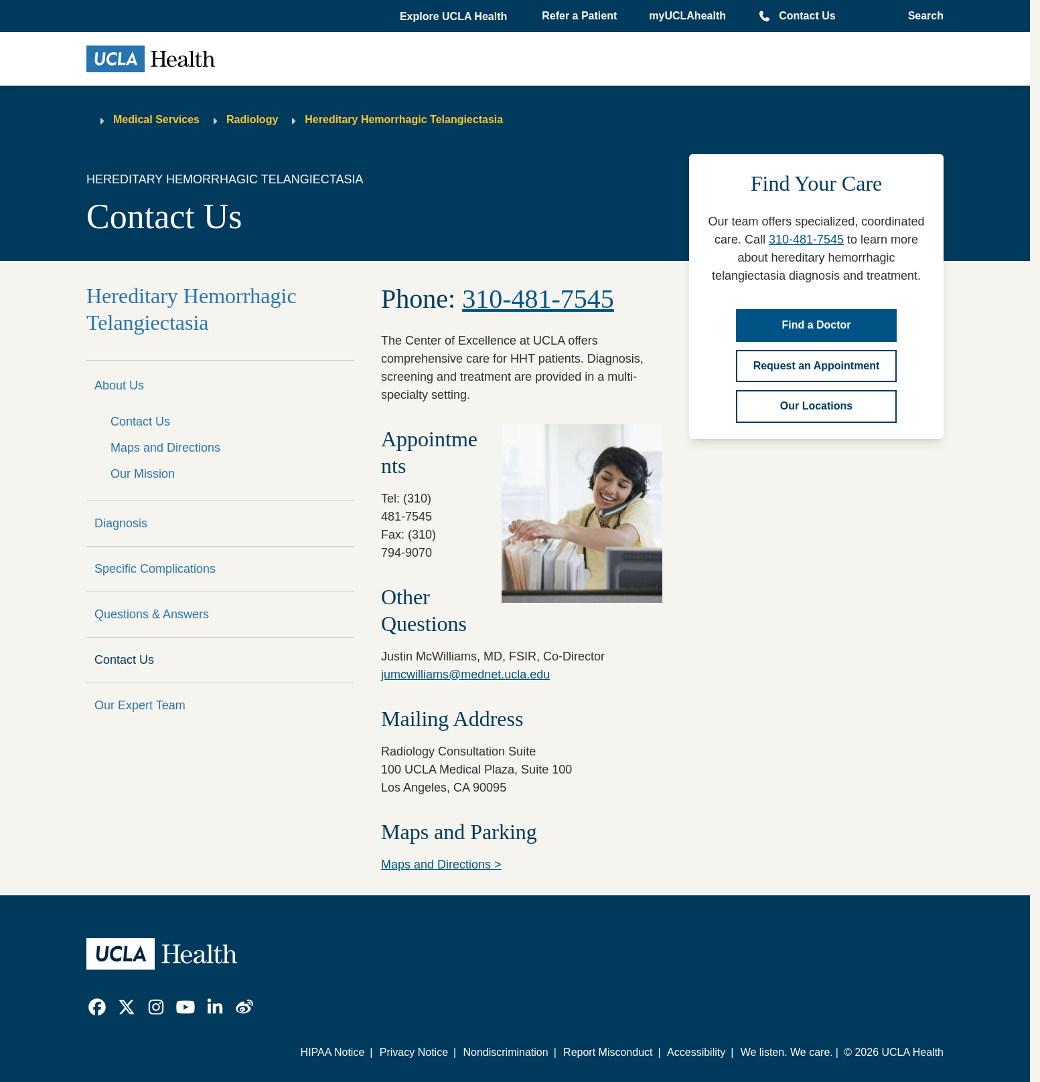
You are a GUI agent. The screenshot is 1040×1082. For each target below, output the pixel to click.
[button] (455, 16)
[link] (97, 1007)
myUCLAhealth (687, 15)
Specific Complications (155, 568)
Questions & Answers (151, 614)
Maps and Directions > (441, 864)
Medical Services (156, 119)
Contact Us (807, 15)
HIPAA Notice (333, 1052)
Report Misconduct (607, 1052)
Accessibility (696, 1052)
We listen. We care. (787, 1052)
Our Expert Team (139, 705)
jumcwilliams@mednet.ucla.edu (465, 674)
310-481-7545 (806, 239)
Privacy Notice (414, 1052)
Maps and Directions (165, 447)
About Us (119, 385)
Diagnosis (120, 523)
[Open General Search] (922, 16)
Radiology (252, 119)
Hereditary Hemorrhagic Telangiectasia (404, 119)
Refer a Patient (579, 15)
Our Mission (142, 473)
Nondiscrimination (505, 1052)
